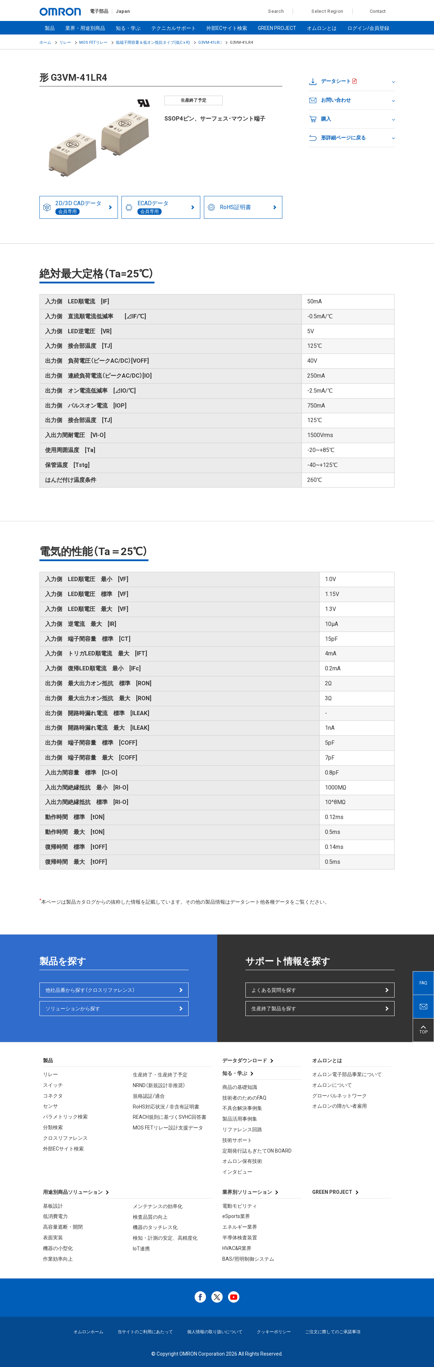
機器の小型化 (58, 1248)
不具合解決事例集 (242, 1108)
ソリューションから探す (72, 1008)
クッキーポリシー (274, 1331)
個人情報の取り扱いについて (215, 1331)
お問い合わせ (330, 100)
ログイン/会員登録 (368, 28)
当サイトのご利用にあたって (145, 1331)
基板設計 (53, 1206)
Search (272, 11)
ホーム (45, 42)
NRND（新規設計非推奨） (159, 1085)
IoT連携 (141, 1248)
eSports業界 (236, 1216)
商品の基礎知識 (239, 1087)
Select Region (327, 11)
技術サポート (237, 1140)
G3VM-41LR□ (210, 42)
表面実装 (53, 1237)
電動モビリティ (239, 1206)
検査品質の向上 (150, 1217)
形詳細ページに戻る (337, 138)
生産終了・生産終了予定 (160, 1075)
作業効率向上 (58, 1259)
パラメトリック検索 (65, 1116)
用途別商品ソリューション (73, 1192)
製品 (50, 28)
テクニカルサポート (173, 28)
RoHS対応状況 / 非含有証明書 (166, 1107)
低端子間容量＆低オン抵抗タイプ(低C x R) (153, 42)
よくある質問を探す (273, 990)
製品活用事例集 (239, 1119)
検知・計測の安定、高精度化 (165, 1238)
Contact (378, 11)
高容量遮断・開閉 (63, 1227)
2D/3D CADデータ (72, 207)
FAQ (423, 982)
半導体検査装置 (239, 1237)
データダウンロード (244, 1060)
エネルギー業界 (239, 1227)
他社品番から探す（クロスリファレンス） (90, 990)
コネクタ (53, 1096)
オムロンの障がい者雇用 (339, 1106)
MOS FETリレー (93, 42)
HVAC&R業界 (236, 1248)
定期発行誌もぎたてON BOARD (257, 1151)
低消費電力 (55, 1216)
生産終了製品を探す (273, 1008)
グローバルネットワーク (339, 1096)
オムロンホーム (88, 1331)
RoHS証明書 (229, 207)
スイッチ (53, 1085)
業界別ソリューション (247, 1192)
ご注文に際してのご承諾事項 (332, 1331)
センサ (50, 1106)
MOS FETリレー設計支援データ (168, 1128)
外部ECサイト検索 (226, 28)
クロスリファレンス (65, 1138)
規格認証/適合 (149, 1096)
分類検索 (53, 1127)
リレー (65, 42)
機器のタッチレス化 (155, 1227)
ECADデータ (147, 207)
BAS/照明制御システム (248, 1259)
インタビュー (237, 1172)
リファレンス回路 (242, 1129)
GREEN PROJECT (277, 28)
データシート (330, 81)
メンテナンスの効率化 (158, 1206)
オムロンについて (332, 1085)
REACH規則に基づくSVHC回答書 (169, 1117)
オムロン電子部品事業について (347, 1074)
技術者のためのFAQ (244, 1098)
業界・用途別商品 (85, 28)
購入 (320, 119)
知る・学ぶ (128, 28)
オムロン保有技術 (242, 1161)
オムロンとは (322, 28)
